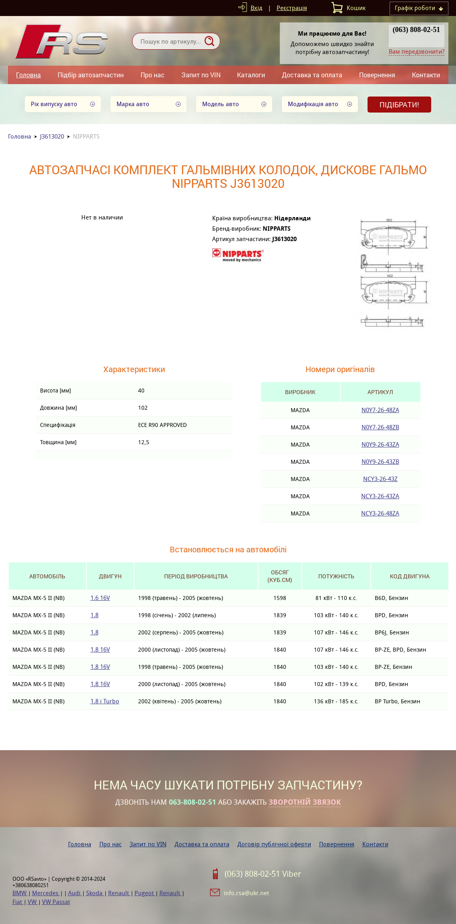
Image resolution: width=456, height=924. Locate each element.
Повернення (377, 74)
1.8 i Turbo (104, 701)
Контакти (426, 74)
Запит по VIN (201, 74)
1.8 (94, 615)
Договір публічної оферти (274, 844)
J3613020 (52, 136)
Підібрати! (399, 104)
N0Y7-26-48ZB (380, 427)
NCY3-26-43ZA (380, 496)
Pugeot (145, 893)
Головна (28, 74)
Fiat (18, 902)
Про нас (153, 74)
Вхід (256, 8)
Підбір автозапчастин (91, 74)
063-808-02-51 (192, 802)
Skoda (95, 893)
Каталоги (251, 74)
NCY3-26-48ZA (380, 513)
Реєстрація (292, 8)
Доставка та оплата (312, 74)
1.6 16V (100, 598)
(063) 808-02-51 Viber (263, 874)
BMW (20, 893)
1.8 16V (100, 649)
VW (33, 902)
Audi (75, 893)
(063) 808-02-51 (416, 30)
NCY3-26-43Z (380, 479)
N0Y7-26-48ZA (380, 410)
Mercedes (46, 893)
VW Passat (56, 902)
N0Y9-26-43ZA (380, 444)
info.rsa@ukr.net (246, 893)
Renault (119, 893)
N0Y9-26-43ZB (380, 461)
